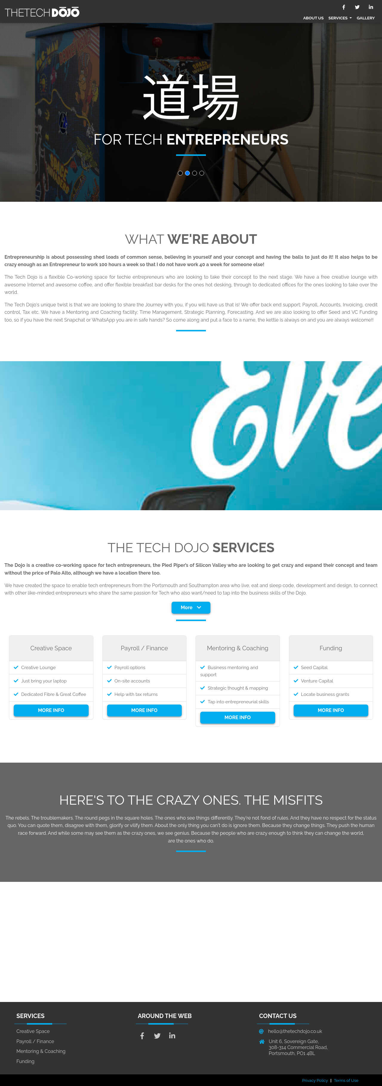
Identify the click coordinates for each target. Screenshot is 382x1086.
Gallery (366, 17)
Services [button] (339, 17)
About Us (313, 17)
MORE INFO (51, 710)
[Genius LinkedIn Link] (172, 1037)
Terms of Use (346, 1080)
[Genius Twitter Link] (157, 1037)
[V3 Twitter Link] (357, 7)
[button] (180, 173)
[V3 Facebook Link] (344, 7)
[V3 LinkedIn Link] (371, 7)
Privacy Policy (315, 1080)
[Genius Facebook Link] (142, 1037)
